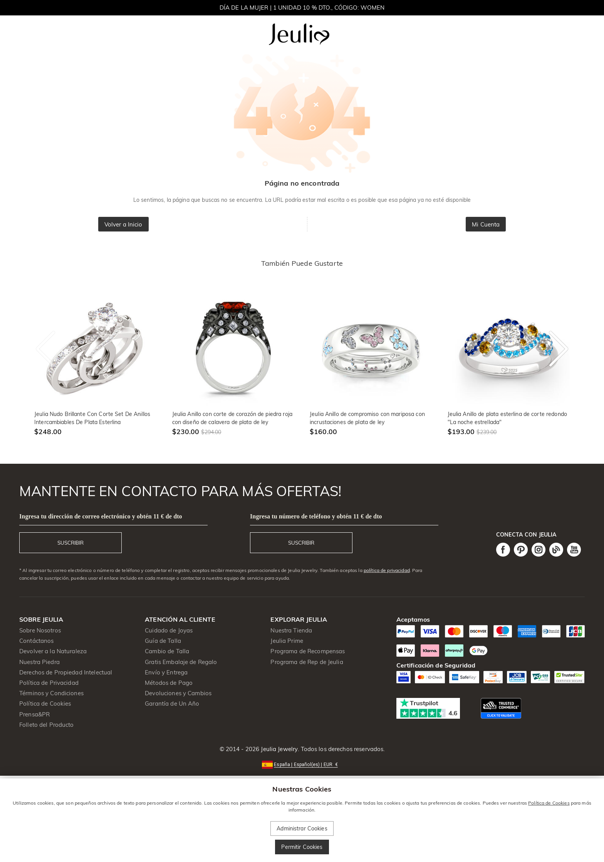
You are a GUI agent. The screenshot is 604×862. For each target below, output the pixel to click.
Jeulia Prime (286, 640)
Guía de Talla (163, 640)
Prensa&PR (34, 714)
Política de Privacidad (49, 682)
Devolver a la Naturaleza (53, 651)
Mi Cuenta (486, 224)
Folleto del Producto (46, 724)
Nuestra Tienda (291, 630)
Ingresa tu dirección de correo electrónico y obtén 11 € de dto (100, 516)
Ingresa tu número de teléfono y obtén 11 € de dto (316, 516)
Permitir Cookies (301, 847)
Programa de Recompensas (307, 651)
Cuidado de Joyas (169, 630)
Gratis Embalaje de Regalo (181, 662)
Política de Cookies (45, 703)
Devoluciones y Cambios (178, 693)
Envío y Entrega (166, 672)
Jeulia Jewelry (278, 749)
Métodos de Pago (169, 682)
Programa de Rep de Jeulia (306, 662)
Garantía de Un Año (172, 703)
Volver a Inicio (123, 224)
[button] (302, 763)
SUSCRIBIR (70, 543)
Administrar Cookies (302, 828)
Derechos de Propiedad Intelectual (65, 672)
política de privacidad (387, 570)
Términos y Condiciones (51, 693)
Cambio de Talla (167, 651)
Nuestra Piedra (39, 662)
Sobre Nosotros (40, 630)
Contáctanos (36, 640)
